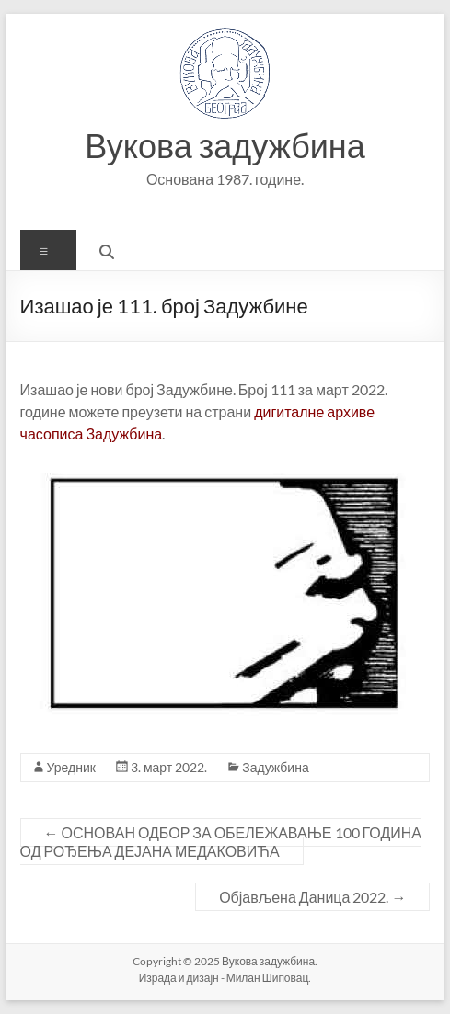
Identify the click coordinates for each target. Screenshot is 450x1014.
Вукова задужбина (225, 145)
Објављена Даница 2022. (312, 897)
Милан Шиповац (267, 978)
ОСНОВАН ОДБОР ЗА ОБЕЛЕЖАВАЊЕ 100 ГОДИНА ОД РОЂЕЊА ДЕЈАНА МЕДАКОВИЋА (220, 842)
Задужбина (275, 767)
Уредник (71, 767)
